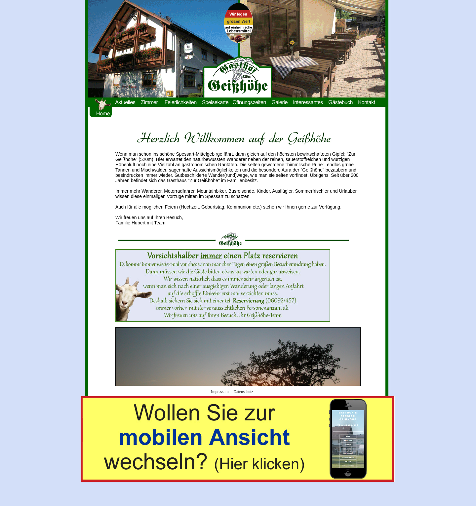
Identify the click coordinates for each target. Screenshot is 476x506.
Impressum (219, 391)
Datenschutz (243, 391)
